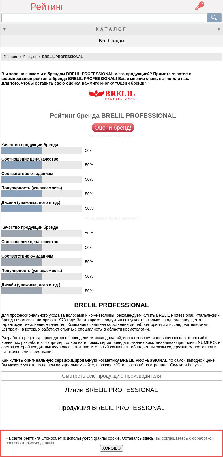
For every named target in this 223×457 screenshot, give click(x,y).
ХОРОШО (111, 448)
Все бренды (111, 40)
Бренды (29, 57)
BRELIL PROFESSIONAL (62, 57)
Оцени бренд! (113, 127)
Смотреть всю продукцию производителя (111, 376)
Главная (10, 57)
